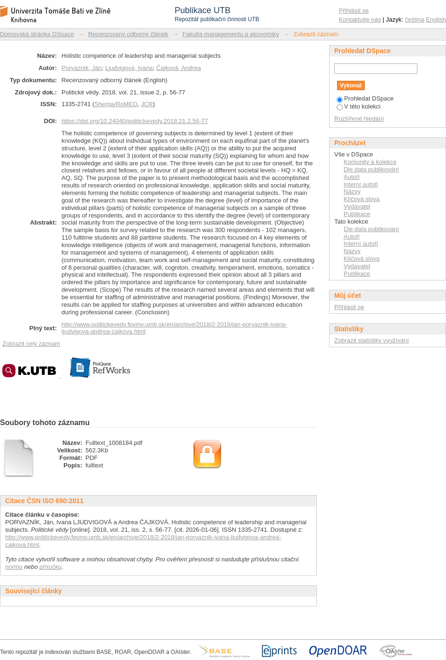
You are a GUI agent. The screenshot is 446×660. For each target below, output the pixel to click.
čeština (414, 19)
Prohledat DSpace (365, 98)
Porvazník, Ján (82, 67)
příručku (50, 566)
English (436, 19)
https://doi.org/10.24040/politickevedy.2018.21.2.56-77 (135, 120)
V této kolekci (358, 106)
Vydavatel (357, 206)
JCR (147, 104)
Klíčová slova (362, 198)
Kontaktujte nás (360, 19)
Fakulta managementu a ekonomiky (231, 34)
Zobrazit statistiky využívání (371, 340)
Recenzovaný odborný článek (128, 34)
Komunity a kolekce (370, 161)
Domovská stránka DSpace (37, 34)
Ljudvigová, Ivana (129, 67)
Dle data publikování (371, 169)
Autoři (352, 176)
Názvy (352, 191)
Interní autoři (361, 184)
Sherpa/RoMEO (116, 104)
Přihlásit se (354, 10)
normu (14, 566)
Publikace (357, 213)
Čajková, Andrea (178, 67)
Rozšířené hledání (359, 118)
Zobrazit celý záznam (31, 343)
